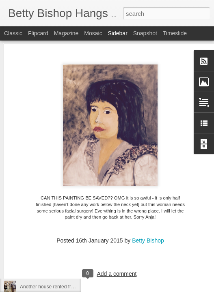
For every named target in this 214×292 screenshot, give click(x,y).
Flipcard (38, 33)
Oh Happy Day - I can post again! (56, 214)
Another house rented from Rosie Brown (63, 287)
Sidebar (118, 33)
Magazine (66, 33)
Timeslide (175, 33)
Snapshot (145, 33)
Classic (13, 33)
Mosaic (93, 33)
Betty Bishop (148, 190)
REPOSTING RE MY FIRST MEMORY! (62, 268)
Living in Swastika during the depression (63, 250)
